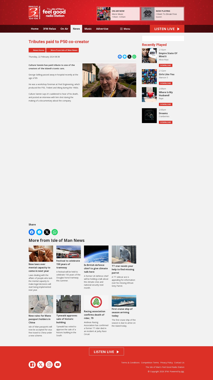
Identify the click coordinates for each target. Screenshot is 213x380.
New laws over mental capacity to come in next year (41, 259)
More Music (117, 14)
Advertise (102, 28)
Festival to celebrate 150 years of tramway (68, 257)
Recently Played (154, 45)
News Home (38, 50)
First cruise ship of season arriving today (124, 306)
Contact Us (179, 362)
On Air (64, 28)
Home (35, 28)
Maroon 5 (163, 77)
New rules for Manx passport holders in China (41, 309)
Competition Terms (150, 362)
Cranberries (164, 116)
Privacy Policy (166, 362)
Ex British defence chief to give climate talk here (96, 259)
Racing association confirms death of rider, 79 (96, 307)
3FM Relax (49, 28)
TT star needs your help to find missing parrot (124, 260)
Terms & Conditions (130, 362)
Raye (161, 98)
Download (165, 65)
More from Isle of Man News (64, 50)
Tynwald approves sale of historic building (68, 309)
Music (88, 28)
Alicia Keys (164, 59)
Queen (159, 17)
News (76, 28)
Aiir (182, 371)
